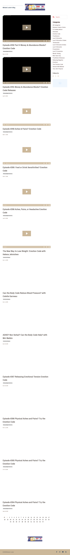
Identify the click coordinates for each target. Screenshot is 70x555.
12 (34, 517)
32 (45, 519)
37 (19, 522)
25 (25, 519)
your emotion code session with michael (58, 65)
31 (42, 519)
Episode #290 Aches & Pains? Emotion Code (22, 128)
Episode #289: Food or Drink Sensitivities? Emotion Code (25, 169)
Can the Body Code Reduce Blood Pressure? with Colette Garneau (24, 294)
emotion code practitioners (56, 35)
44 (40, 522)
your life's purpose (58, 69)
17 (48, 517)
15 (43, 517)
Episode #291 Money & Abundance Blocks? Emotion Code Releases (25, 88)
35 (13, 522)
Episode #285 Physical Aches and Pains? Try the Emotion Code (24, 462)
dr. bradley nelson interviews (57, 31)
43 (37, 522)
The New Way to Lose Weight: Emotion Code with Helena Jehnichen (24, 253)
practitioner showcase (6, 257)
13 (37, 517)
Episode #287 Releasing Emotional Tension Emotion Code (25, 378)
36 (16, 522)
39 (25, 522)
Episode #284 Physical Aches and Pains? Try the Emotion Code (24, 504)
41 (31, 522)
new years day (57, 56)
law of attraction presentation (57, 48)
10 (28, 517)
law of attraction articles (59, 45)
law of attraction (57, 38)
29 (37, 519)
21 (13, 519)
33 (48, 519)
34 (10, 522)
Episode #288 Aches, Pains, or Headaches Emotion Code (25, 211)
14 (40, 517)
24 (22, 519)
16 (46, 517)
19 (7, 519)
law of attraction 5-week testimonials (59, 41)
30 (40, 519)
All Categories (56, 25)
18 (4, 519)
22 (16, 519)
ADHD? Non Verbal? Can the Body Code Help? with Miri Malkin (25, 336)
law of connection (58, 51)
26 (28, 519)
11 (31, 517)
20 (10, 519)
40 (28, 522)
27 (31, 519)
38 (22, 522)
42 (34, 522)
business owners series (59, 27)
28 (34, 519)
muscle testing (57, 53)
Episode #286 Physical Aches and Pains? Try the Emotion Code (24, 420)
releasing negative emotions (7, 51)
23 (19, 519)
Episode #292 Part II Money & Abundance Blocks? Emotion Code (24, 47)
